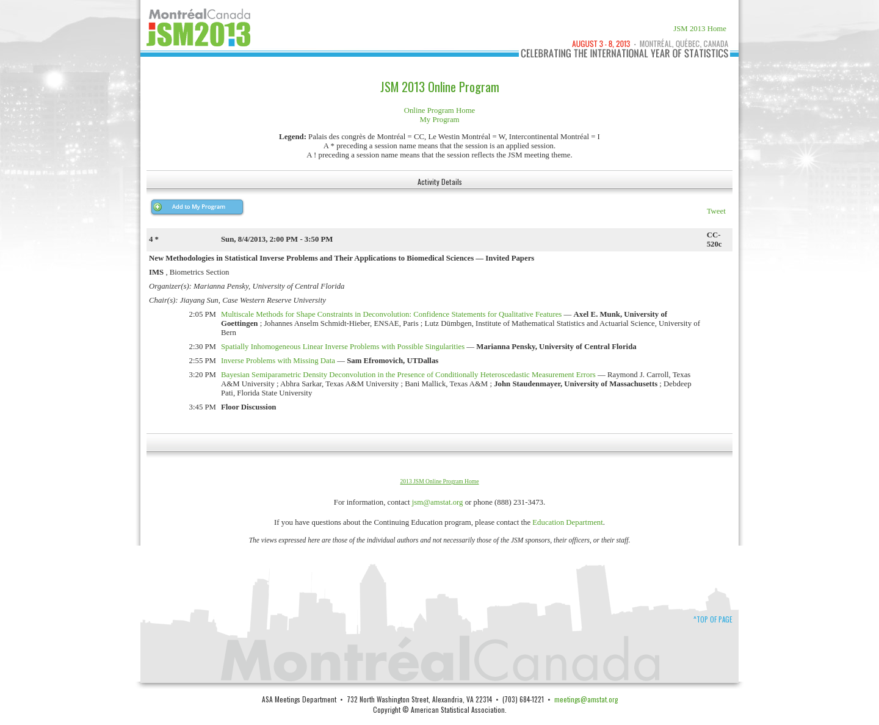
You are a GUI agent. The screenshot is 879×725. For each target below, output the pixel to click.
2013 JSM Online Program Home (439, 481)
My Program (439, 119)
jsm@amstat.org (437, 502)
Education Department (567, 522)
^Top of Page (713, 619)
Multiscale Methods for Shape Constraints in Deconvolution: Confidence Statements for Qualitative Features (391, 314)
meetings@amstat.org (586, 699)
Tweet (716, 211)
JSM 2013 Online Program (439, 87)
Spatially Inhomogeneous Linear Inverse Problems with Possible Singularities (343, 346)
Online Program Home (440, 110)
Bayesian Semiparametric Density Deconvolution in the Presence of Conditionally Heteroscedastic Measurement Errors (408, 374)
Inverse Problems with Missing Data (278, 360)
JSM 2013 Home (699, 28)
